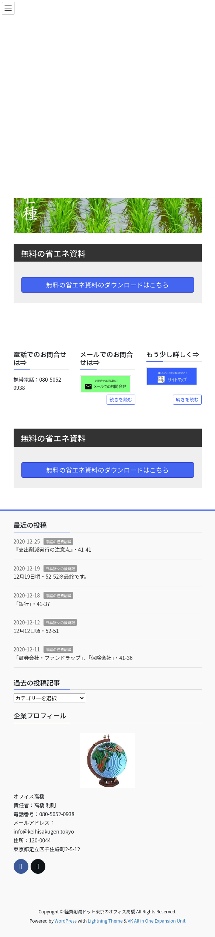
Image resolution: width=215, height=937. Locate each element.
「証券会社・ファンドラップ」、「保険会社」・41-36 (73, 657)
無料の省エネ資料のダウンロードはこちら (107, 284)
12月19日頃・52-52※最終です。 (52, 576)
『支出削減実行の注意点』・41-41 (52, 549)
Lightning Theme (105, 920)
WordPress (66, 920)
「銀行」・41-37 (32, 603)
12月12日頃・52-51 (36, 630)
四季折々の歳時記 (60, 568)
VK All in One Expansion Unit (156, 920)
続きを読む (121, 399)
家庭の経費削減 (58, 541)
